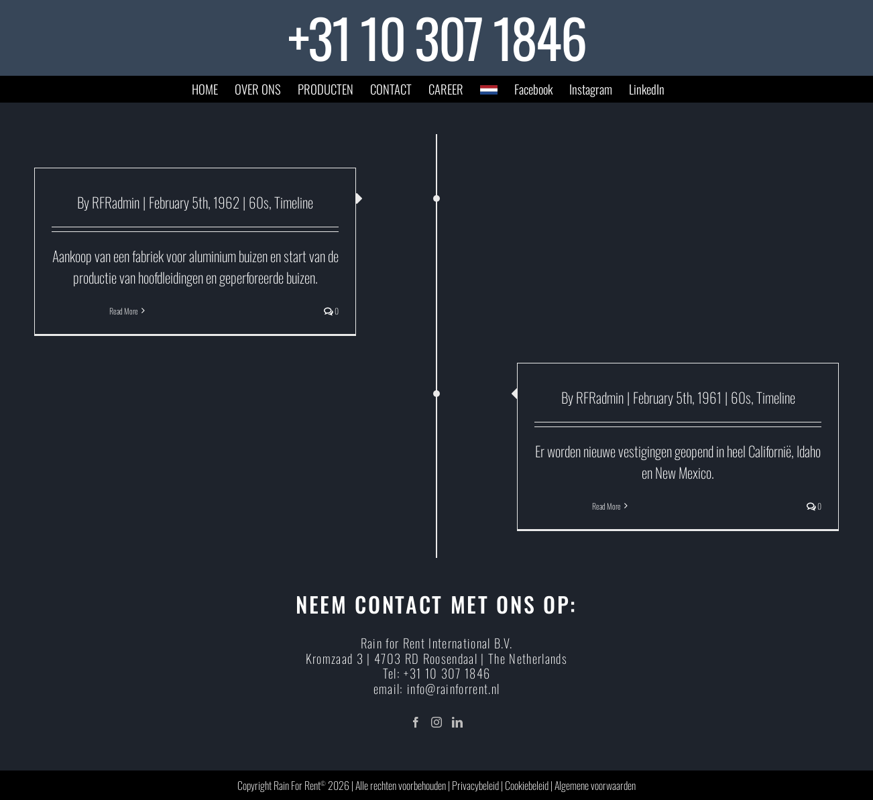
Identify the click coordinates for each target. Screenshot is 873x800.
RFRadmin (115, 202)
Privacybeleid (475, 785)
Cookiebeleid (526, 785)
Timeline (293, 202)
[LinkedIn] (457, 722)
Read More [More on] (123, 311)
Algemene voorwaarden (595, 785)
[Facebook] (415, 722)
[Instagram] (436, 722)
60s (259, 202)
